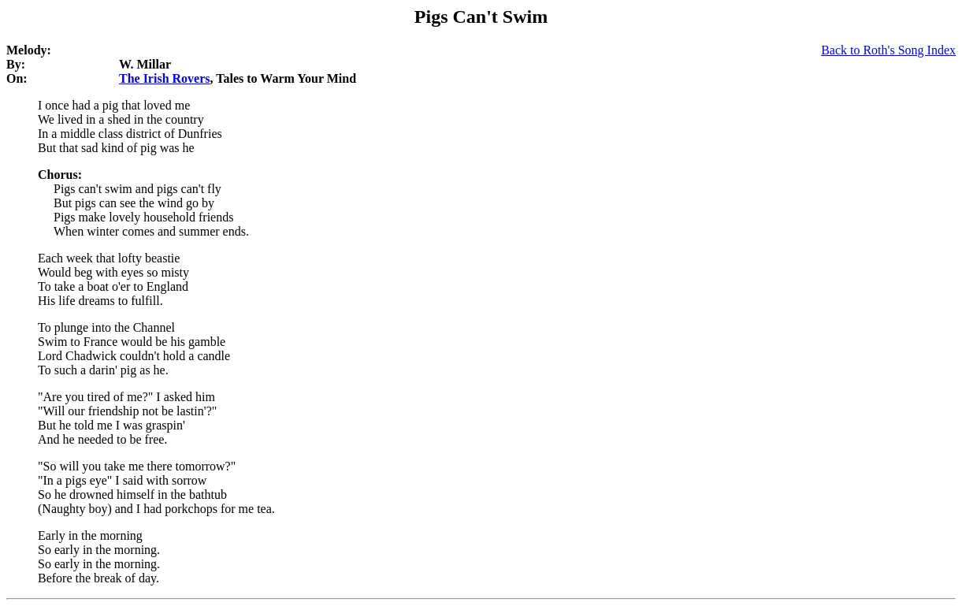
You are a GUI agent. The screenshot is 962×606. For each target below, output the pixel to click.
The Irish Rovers (164, 78)
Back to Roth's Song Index (888, 50)
